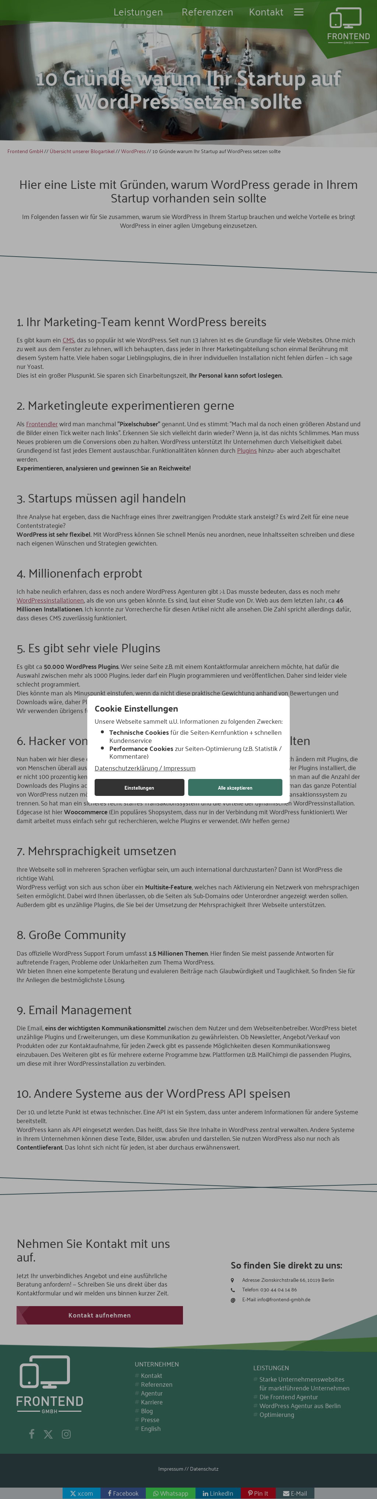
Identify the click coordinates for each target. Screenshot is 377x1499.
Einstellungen (139, 787)
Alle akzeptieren (235, 787)
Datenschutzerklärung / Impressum (145, 768)
